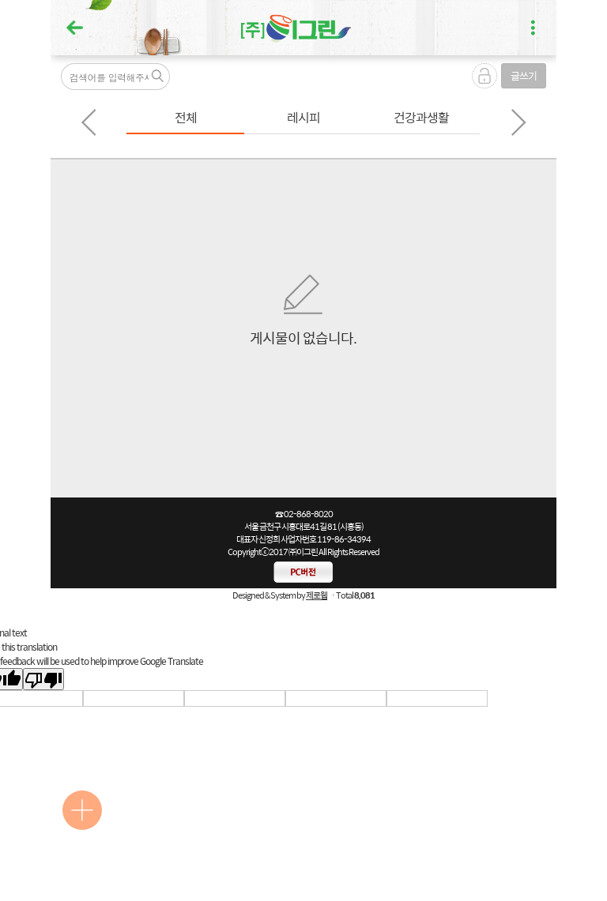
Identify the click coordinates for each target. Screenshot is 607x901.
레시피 (303, 117)
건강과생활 (421, 117)
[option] (185, 118)
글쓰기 (524, 75)
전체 (186, 117)
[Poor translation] (43, 679)
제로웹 (316, 595)
